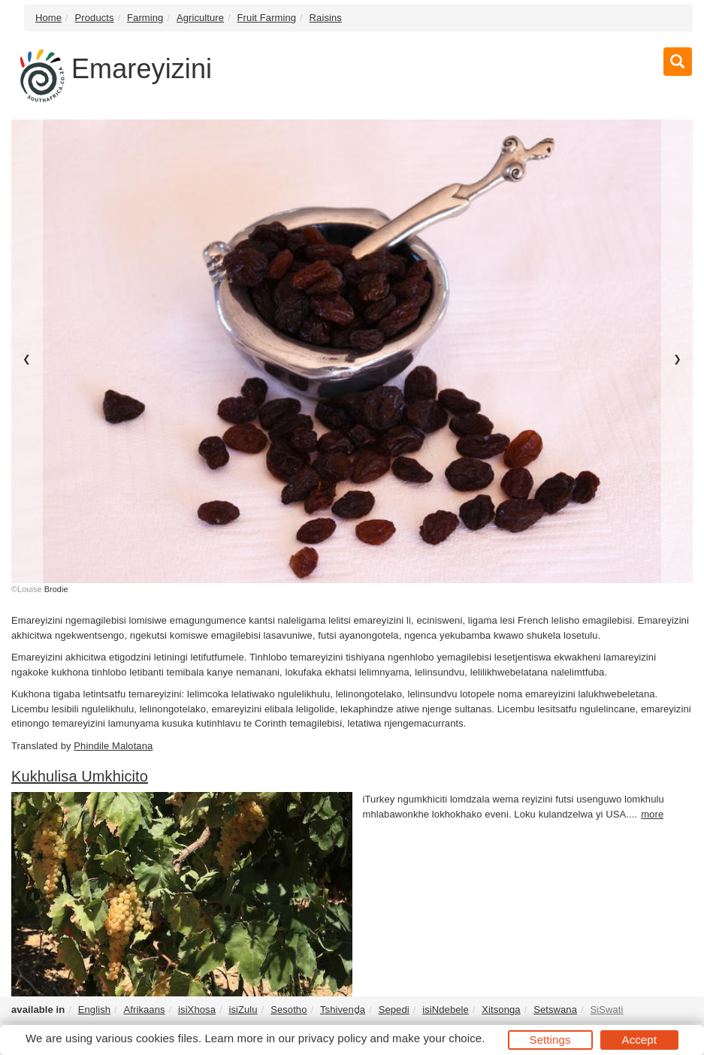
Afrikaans (144, 1009)
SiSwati (606, 1009)
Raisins (326, 17)
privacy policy (332, 1038)
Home (48, 17)
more (652, 814)
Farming (145, 17)
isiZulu (242, 1009)
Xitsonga (501, 1009)
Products (94, 17)
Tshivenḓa (342, 1009)
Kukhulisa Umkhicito (79, 776)
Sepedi (394, 1009)
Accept (639, 1039)
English (94, 1009)
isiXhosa (197, 1009)
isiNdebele (445, 1009)
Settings (550, 1039)
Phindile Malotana (113, 745)
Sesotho (288, 1009)
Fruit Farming (267, 17)
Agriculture (200, 17)
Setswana (555, 1009)
